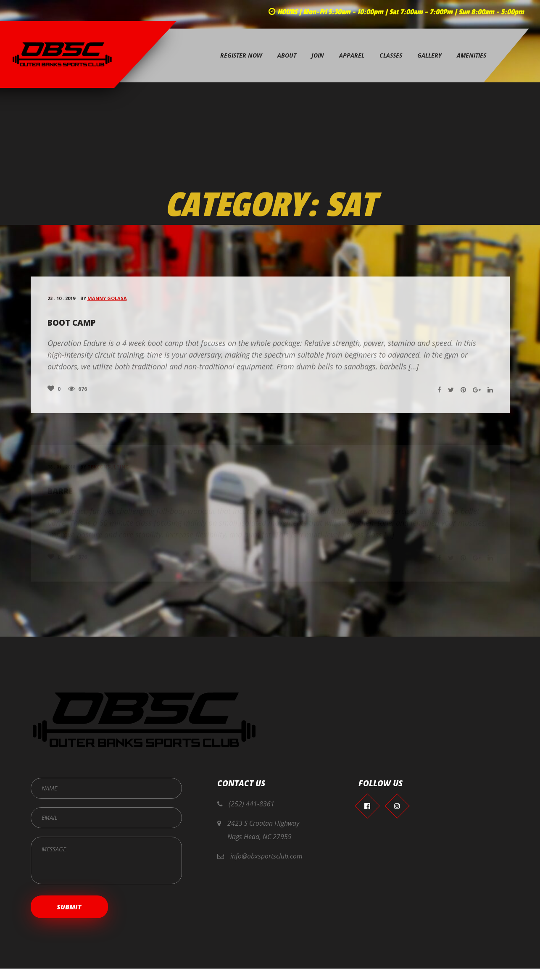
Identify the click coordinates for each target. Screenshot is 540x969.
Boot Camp (71, 328)
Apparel (351, 57)
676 (77, 394)
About (286, 57)
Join (317, 57)
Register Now (241, 57)
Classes (390, 57)
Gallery (429, 57)
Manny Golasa (107, 303)
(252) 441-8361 (252, 804)
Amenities (471, 57)
